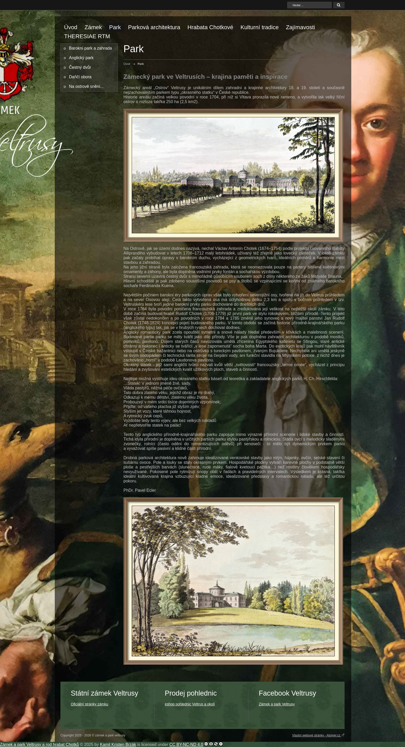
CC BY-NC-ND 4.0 (186, 744)
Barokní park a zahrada (90, 48)
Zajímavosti (300, 27)
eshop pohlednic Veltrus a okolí (190, 704)
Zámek (93, 27)
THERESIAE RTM (87, 36)
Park (115, 27)
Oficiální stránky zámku (89, 704)
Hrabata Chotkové (210, 27)
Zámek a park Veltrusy (277, 704)
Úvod (70, 27)
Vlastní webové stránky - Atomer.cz (318, 735)
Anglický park (81, 58)
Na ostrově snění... (86, 86)
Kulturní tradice (259, 27)
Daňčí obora (80, 77)
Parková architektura (154, 27)
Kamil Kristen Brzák (118, 744)
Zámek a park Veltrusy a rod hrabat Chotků (39, 744)
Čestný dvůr (80, 67)
